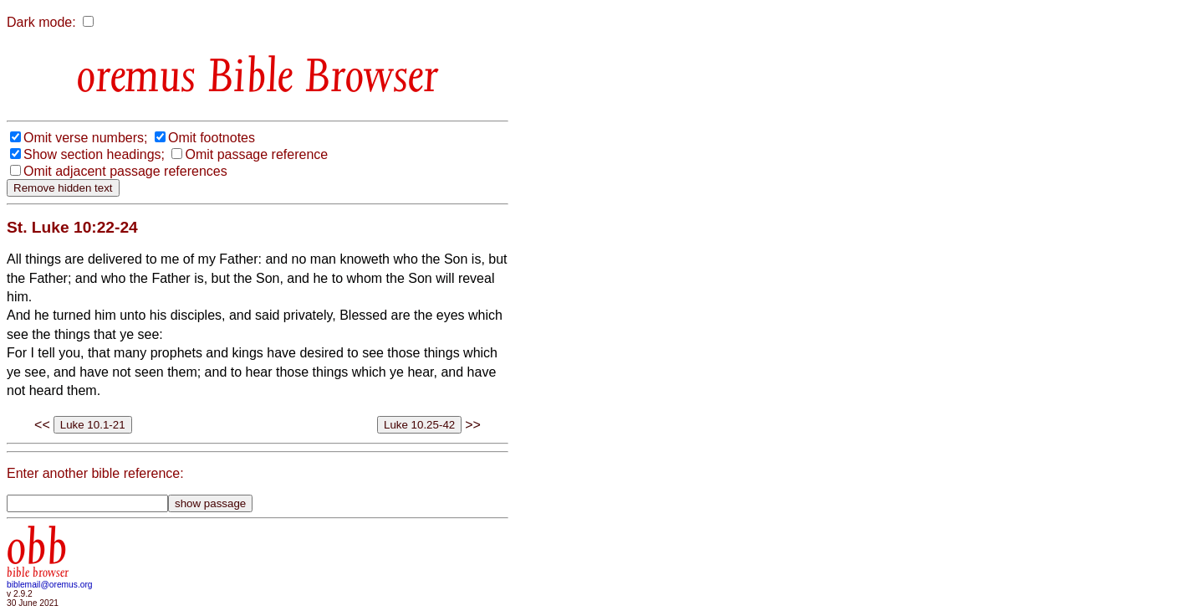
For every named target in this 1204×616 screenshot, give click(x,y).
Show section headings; (94, 154)
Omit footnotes (211, 138)
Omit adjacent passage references (125, 171)
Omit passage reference (256, 154)
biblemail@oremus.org (50, 584)
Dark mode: (41, 22)
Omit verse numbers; (85, 138)
